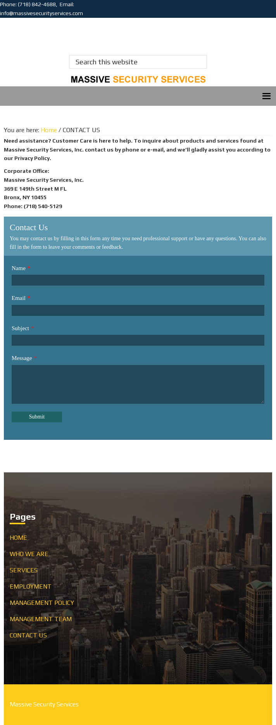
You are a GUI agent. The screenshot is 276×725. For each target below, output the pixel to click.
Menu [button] (138, 96)
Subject (20, 328)
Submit (37, 417)
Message (22, 358)
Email (19, 298)
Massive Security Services (41, 33)
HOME (18, 537)
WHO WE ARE (29, 554)
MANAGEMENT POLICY (42, 602)
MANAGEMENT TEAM (41, 619)
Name (19, 268)
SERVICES (24, 570)
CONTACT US (28, 635)
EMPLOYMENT (31, 586)
